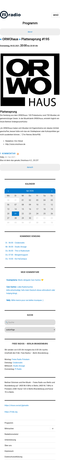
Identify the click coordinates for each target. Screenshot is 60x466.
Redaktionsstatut (11, 434)
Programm (9, 423)
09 (30, 205)
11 (44, 205)
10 (37, 205)
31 (16, 200)
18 (44, 209)
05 (52, 200)
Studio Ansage (19, 366)
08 (23, 205)
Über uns (8, 445)
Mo (8, 196)
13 (8, 209)
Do (30, 196)
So (52, 196)
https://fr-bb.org (11, 412)
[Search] (30, 322)
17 (37, 209)
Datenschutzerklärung (13, 457)
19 (52, 209)
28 (16, 218)
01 (23, 200)
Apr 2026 (30, 191)
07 (16, 205)
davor (30, 32)
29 (23, 218)
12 (52, 205)
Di (15, 196)
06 (8, 205)
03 (37, 200)
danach (30, 167)
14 (16, 209)
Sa (44, 196)
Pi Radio (18, 369)
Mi (23, 196)
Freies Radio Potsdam (20, 359)
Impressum (9, 451)
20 (8, 214)
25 (44, 214)
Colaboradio (18, 363)
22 (23, 214)
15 (23, 209)
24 (37, 214)
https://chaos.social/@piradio (17, 405)
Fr (37, 196)
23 (30, 214)
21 (16, 214)
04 (44, 200)
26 (52, 214)
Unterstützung (10, 440)
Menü (56, 15)
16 (30, 209)
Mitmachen (9, 428)
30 (8, 200)
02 (30, 200)
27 (8, 218)
